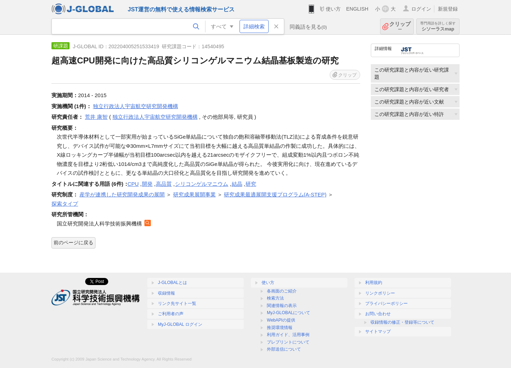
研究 (251, 184)
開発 (147, 184)
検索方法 (275, 298)
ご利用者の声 (170, 313)
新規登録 (448, 9)
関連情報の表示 (282, 305)
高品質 (164, 184)
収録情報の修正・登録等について (402, 322)
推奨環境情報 (279, 327)
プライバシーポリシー (386, 303)
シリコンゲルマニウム (201, 184)
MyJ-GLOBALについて (288, 312)
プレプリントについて (288, 342)
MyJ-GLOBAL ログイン (180, 324)
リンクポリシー (380, 293)
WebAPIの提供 (281, 320)
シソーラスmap (438, 26)
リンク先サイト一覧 (177, 303)
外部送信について (284, 349)
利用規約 (373, 282)
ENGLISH (357, 9)
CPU (133, 184)
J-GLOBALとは (172, 282)
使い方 (333, 9)
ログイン (421, 9)
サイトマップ (378, 331)
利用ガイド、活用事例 (288, 334)
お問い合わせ (378, 313)
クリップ (400, 26)
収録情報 (166, 293)
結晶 (237, 184)
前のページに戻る (73, 242)
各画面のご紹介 (282, 291)
